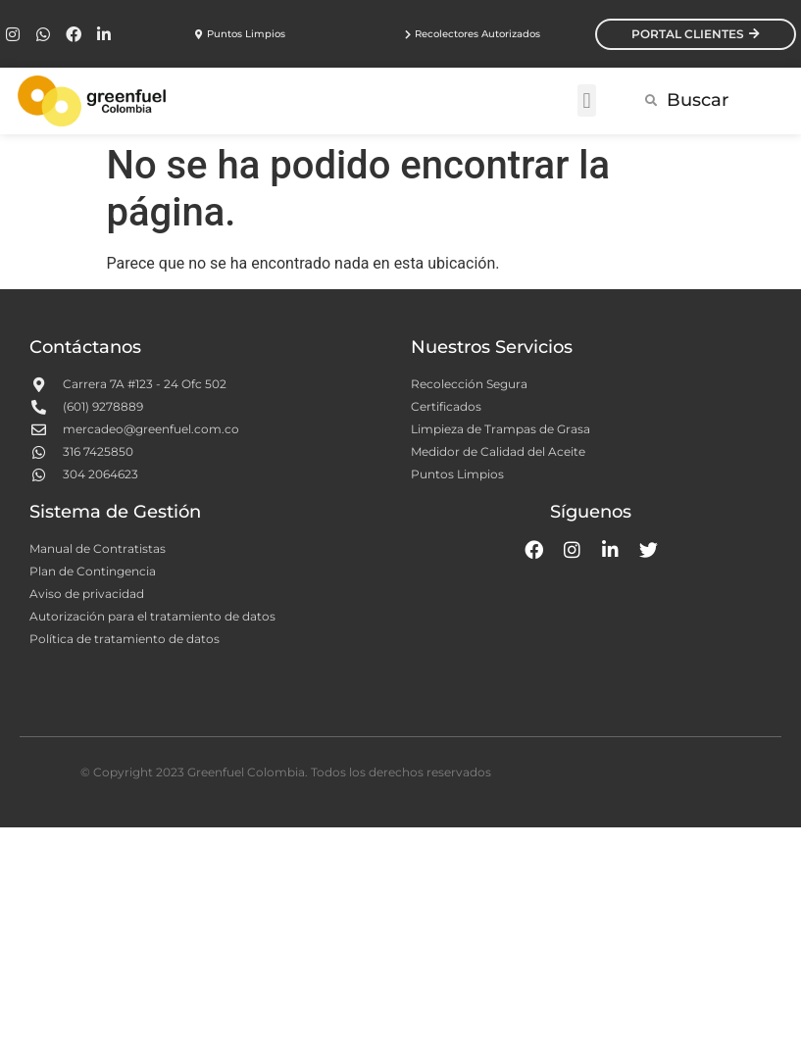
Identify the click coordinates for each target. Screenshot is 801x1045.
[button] (586, 100)
